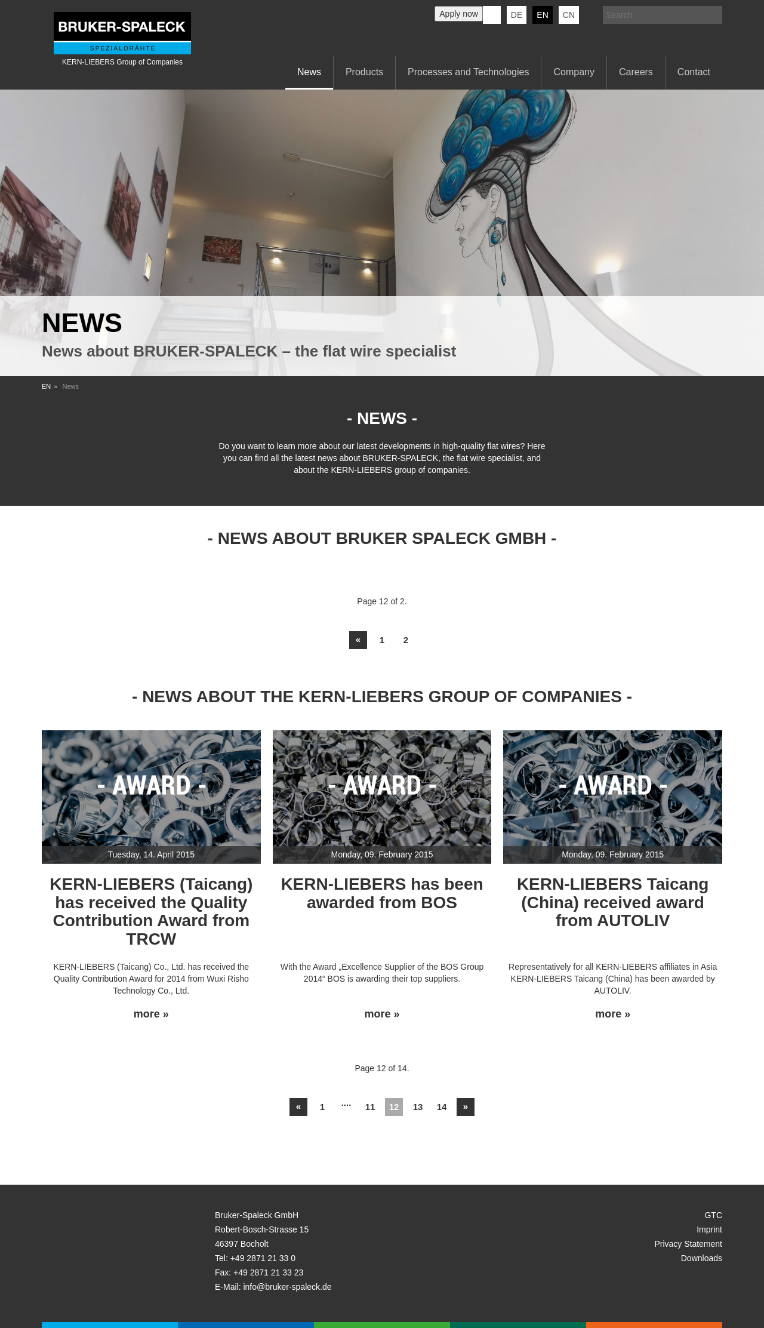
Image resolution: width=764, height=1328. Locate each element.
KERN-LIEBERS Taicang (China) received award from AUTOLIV (613, 902)
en (542, 15)
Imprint (709, 1229)
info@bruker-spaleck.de (287, 1287)
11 (370, 1107)
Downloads (701, 1258)
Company (573, 72)
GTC (713, 1215)
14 (442, 1107)
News (309, 72)
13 (418, 1107)
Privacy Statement (688, 1244)
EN (46, 386)
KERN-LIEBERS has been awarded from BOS (382, 893)
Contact (693, 72)
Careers (636, 72)
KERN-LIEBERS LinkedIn (492, 15)
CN (569, 15)
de (516, 15)
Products (364, 72)
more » (151, 1014)
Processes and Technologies (468, 72)
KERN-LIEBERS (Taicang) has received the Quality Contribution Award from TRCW (151, 911)
